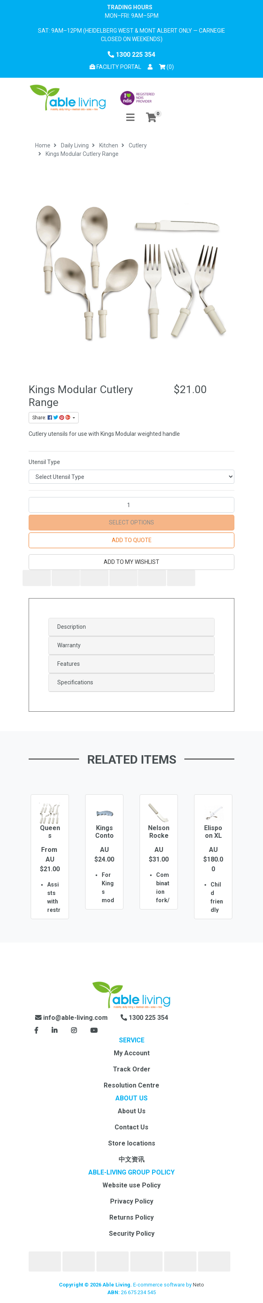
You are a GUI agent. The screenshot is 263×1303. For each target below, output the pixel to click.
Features (68, 664)
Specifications (75, 682)
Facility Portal (115, 67)
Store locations (131, 1143)
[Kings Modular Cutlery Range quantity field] (131, 505)
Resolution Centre (131, 1085)
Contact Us (131, 1127)
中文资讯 (131, 1159)
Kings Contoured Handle (104, 839)
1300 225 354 (131, 54)
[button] (150, 67)
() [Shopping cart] (168, 66)
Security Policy (131, 1233)
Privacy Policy (131, 1201)
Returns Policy (131, 1217)
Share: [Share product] (51, 418)
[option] (50, 868)
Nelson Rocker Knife (158, 835)
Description (71, 627)
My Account (132, 1053)
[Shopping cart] (151, 118)
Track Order (131, 1069)
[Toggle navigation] (130, 118)
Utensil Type (44, 462)
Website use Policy (131, 1185)
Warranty (69, 645)
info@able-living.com (71, 1017)
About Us (132, 1111)
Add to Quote (132, 540)
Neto (198, 1285)
